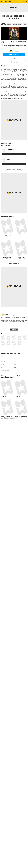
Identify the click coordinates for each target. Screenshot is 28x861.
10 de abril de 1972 (5, 41)
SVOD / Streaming (6, 145)
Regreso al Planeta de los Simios (8, 416)
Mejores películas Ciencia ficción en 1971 (10, 418)
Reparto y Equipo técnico (14, 263)
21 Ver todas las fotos (14, 348)
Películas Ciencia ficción (18, 12)
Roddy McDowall (8, 45)
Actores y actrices (7, 216)
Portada (2, 12)
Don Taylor (8, 44)
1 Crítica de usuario (14, 329)
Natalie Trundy (21, 257)
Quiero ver (7, 58)
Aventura (20, 41)
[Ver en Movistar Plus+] (14, 54)
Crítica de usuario (7, 310)
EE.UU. (15, 355)
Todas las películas (10, 12)
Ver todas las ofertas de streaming (14, 169)
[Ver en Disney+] (14, 164)
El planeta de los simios (7, 396)
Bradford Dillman (22, 45)
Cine (5, 12)
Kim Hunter (15, 45)
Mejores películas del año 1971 (12, 417)
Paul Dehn (16, 44)
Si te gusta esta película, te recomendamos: (11, 376)
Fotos (3, 334)
